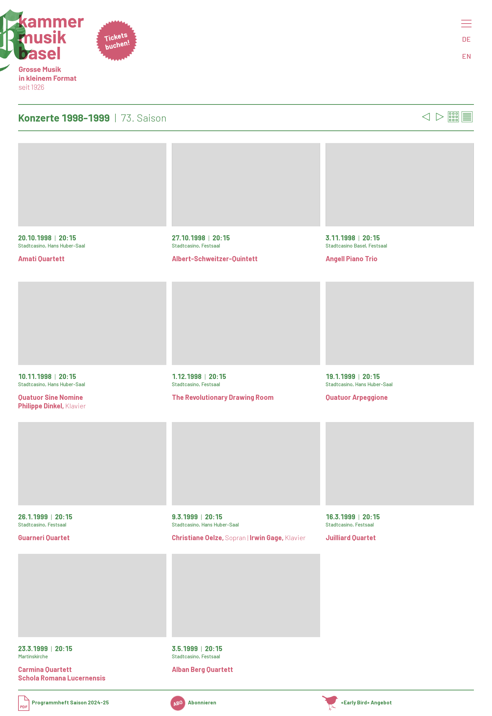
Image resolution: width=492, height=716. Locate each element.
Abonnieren (193, 702)
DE (466, 39)
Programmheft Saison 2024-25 (63, 702)
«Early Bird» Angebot (357, 702)
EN (466, 56)
